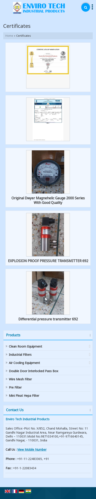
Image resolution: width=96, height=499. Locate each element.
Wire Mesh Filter (20, 379)
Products (13, 335)
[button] (31, 449)
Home (9, 36)
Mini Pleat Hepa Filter (24, 396)
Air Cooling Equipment (24, 363)
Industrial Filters (20, 355)
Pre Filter (15, 387)
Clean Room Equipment (25, 346)
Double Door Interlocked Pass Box (33, 371)
